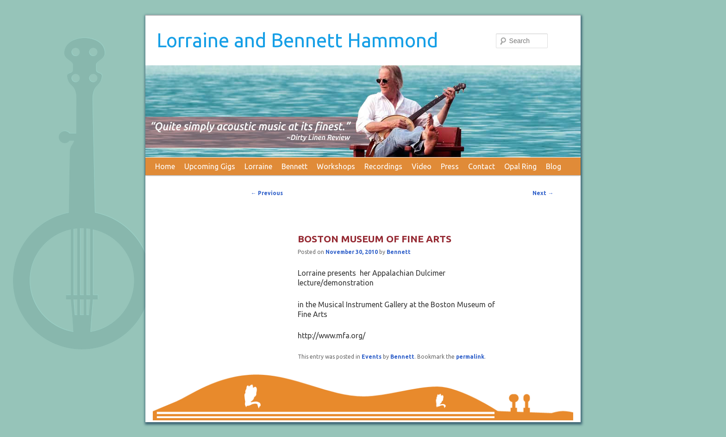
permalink (470, 357)
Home (165, 166)
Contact (481, 166)
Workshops (336, 166)
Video (422, 166)
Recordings (383, 166)
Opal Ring (520, 166)
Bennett (294, 166)
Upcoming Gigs (209, 166)
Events (372, 357)
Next (542, 193)
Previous (267, 193)
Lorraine (258, 166)
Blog (553, 166)
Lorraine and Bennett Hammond (297, 40)
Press (450, 166)
